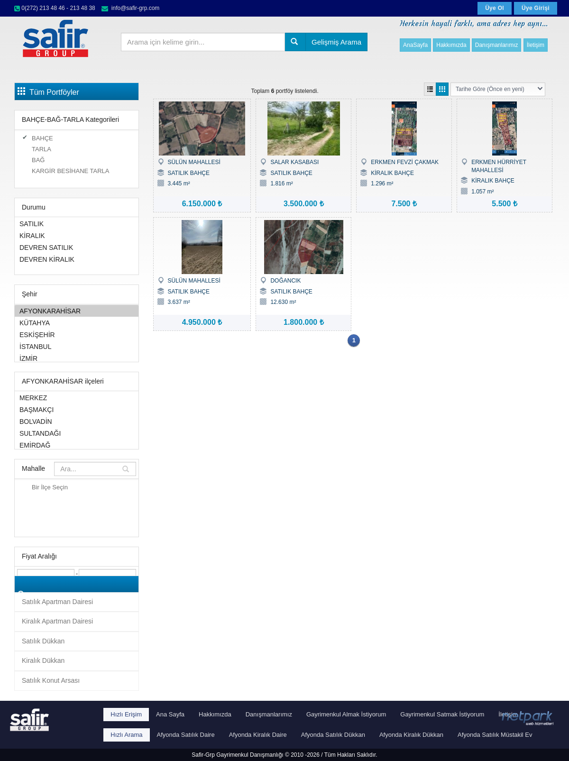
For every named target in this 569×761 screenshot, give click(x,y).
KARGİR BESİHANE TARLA (71, 170)
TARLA (41, 149)
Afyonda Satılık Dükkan (333, 734)
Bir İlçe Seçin (50, 487)
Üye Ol (494, 8)
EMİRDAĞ (76, 445)
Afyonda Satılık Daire (186, 734)
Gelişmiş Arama (336, 42)
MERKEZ (76, 397)
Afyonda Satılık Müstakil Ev (495, 734)
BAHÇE (42, 138)
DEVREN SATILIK (76, 247)
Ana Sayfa (170, 714)
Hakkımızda (451, 45)
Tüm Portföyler (48, 91)
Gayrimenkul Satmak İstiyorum (442, 714)
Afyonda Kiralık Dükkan (411, 734)
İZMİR (76, 358)
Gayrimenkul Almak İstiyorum (346, 714)
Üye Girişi (536, 8)
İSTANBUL (76, 346)
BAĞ (38, 160)
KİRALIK (76, 235)
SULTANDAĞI (76, 433)
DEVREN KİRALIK (76, 259)
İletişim (535, 45)
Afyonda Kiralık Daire (258, 734)
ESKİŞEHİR (76, 334)
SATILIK (76, 223)
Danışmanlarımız (496, 45)
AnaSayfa (415, 45)
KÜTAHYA (76, 323)
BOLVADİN (76, 421)
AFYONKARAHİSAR (76, 311)
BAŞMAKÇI (76, 409)
